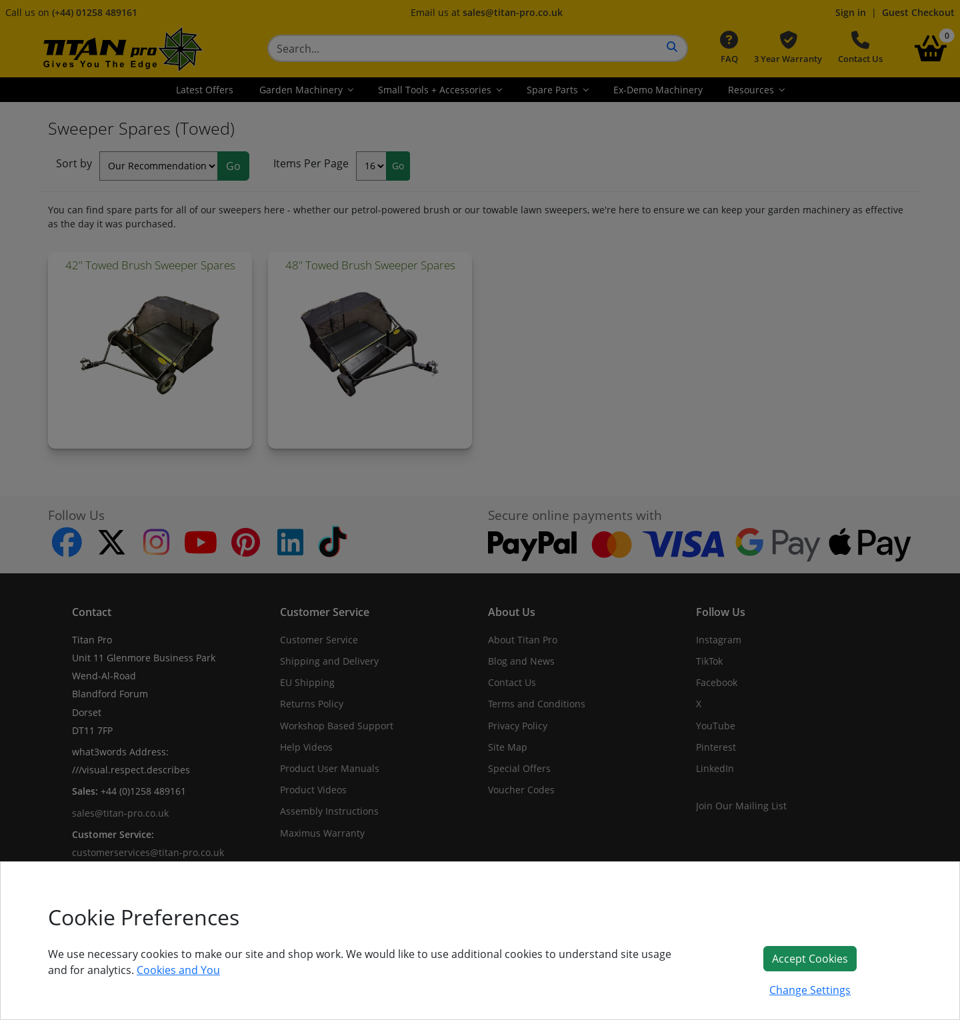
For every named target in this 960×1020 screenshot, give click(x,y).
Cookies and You (178, 970)
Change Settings (810, 990)
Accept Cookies (810, 958)
